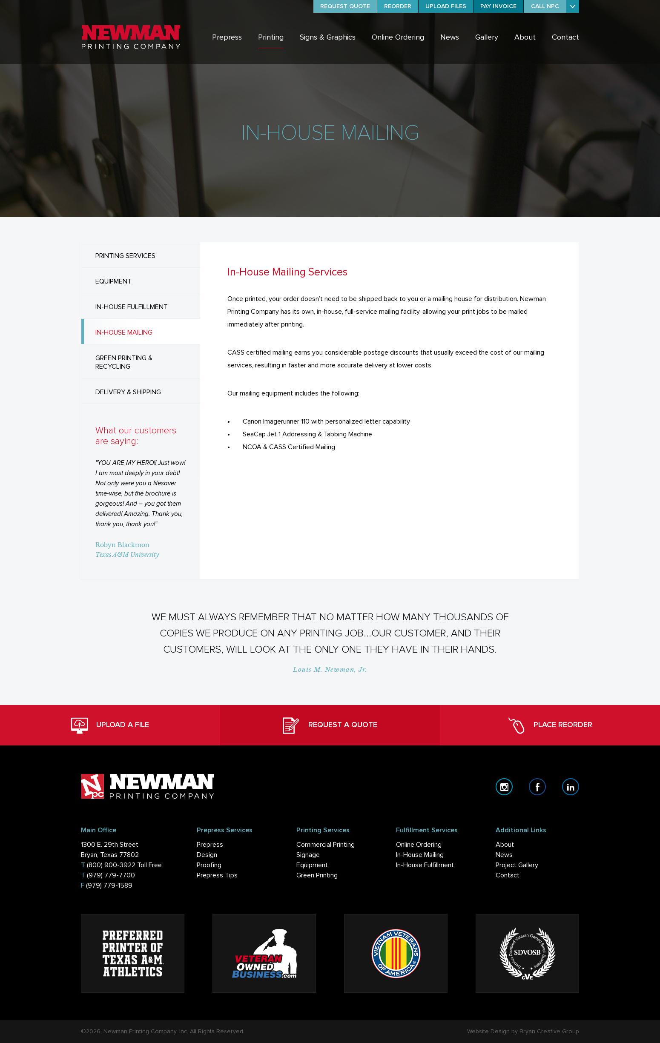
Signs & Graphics (328, 37)
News (449, 37)
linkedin (570, 786)
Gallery (486, 37)
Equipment (312, 865)
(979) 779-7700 (111, 875)
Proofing (209, 865)
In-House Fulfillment (425, 865)
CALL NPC (545, 6)
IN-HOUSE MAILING (123, 332)
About (525, 37)
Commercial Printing (325, 844)
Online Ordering (398, 37)
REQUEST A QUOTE (330, 725)
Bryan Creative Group (549, 1031)
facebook (537, 786)
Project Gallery (517, 865)
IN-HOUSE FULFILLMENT (131, 307)
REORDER (397, 6)
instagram (504, 786)
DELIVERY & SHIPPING (128, 392)
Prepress (227, 37)
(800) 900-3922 (111, 865)
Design (207, 854)
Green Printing (317, 875)
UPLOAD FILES (445, 6)
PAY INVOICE (498, 6)
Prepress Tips (217, 875)
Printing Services (323, 830)
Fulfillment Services (427, 830)
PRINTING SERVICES (125, 255)
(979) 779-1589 (109, 885)
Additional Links (521, 830)
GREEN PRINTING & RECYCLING (123, 362)
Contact (565, 37)
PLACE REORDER (550, 725)
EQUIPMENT (113, 281)
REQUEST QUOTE (345, 6)
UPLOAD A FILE (110, 725)
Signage (308, 854)
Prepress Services (225, 830)
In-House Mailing (420, 854)
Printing (271, 37)
